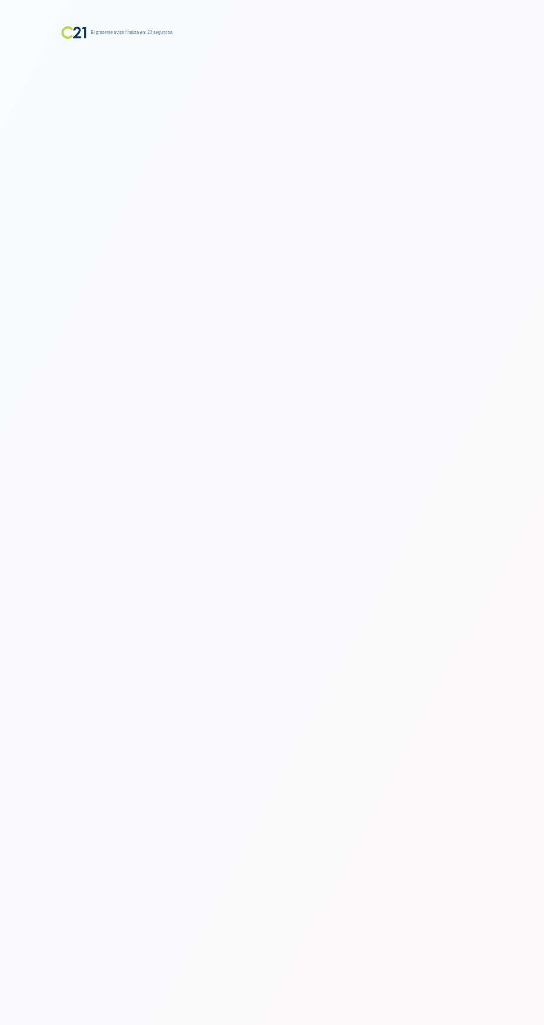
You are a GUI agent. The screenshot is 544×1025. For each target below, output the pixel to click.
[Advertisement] (272, 93)
